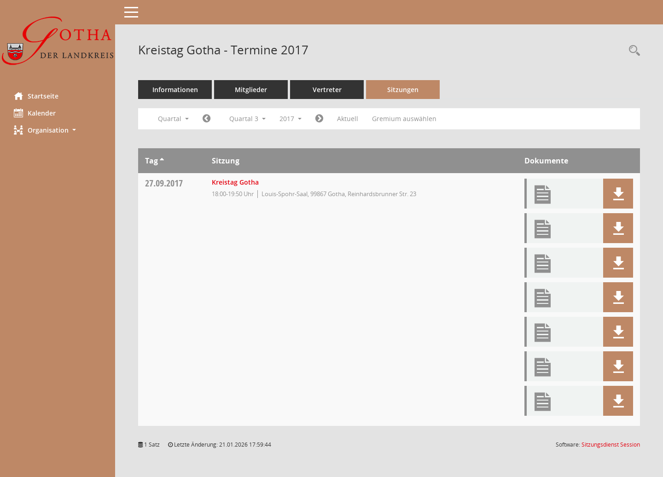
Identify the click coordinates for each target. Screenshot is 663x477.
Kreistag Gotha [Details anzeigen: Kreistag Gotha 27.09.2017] (235, 182)
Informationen (175, 89)
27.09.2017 (164, 183)
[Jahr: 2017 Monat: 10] (319, 119)
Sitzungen (403, 89)
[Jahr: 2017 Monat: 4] (206, 119)
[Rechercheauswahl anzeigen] (632, 50)
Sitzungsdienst (611, 444)
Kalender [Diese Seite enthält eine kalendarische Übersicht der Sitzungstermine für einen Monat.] (35, 112)
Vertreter (327, 89)
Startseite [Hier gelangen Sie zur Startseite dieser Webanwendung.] (36, 95)
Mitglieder (251, 89)
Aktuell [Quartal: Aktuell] (347, 118)
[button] (57, 130)
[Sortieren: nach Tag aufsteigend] (162, 161)
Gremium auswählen (404, 118)
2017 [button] (290, 118)
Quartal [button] (173, 118)
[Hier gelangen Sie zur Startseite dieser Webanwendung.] (57, 42)
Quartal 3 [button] (247, 118)
